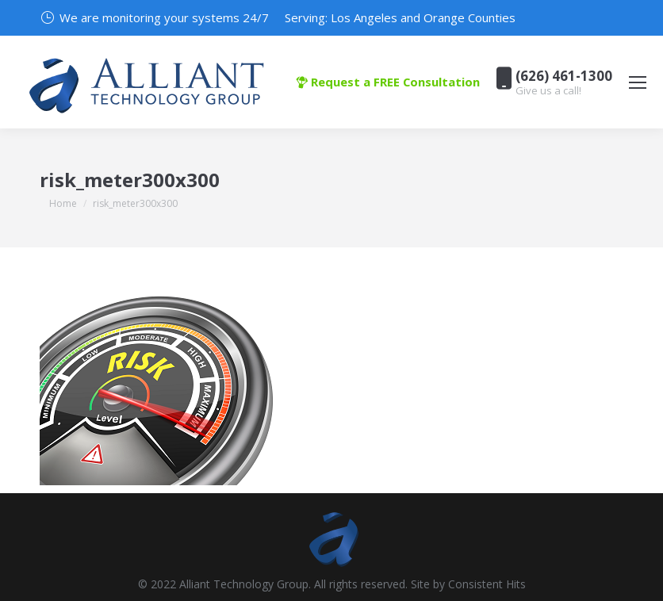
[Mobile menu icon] (637, 82)
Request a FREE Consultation (388, 82)
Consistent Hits (487, 583)
